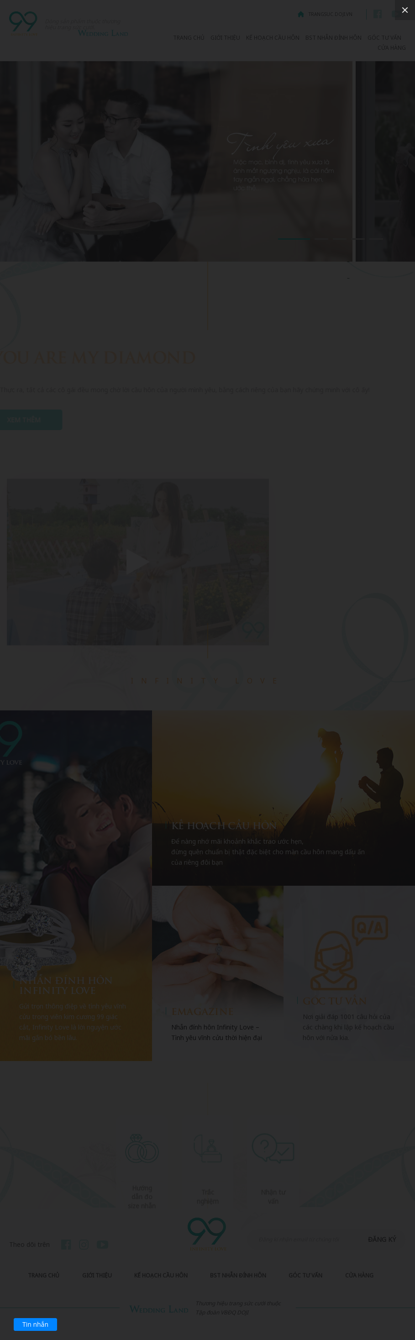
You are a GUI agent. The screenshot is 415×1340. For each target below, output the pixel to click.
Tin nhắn (35, 1324)
